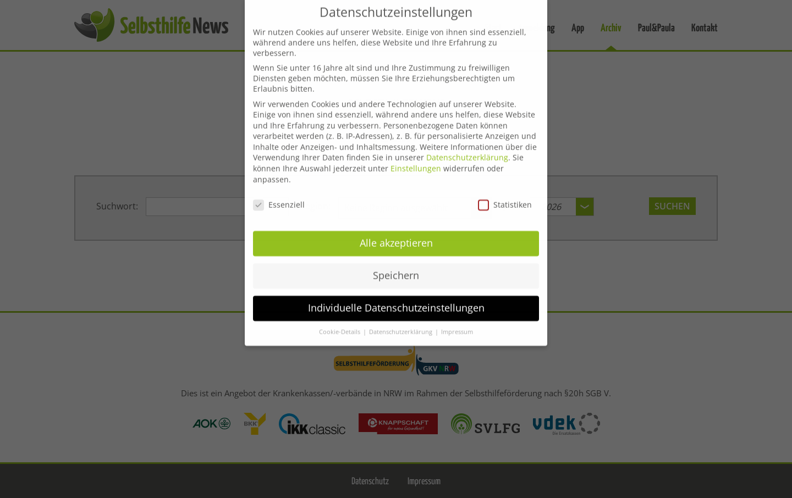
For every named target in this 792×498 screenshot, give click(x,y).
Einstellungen (416, 159)
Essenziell (279, 195)
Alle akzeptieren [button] (396, 234)
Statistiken (505, 195)
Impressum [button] (457, 323)
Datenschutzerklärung (467, 148)
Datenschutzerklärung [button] (401, 323)
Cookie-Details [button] (340, 323)
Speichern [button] (396, 266)
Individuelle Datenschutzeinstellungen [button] (396, 298)
